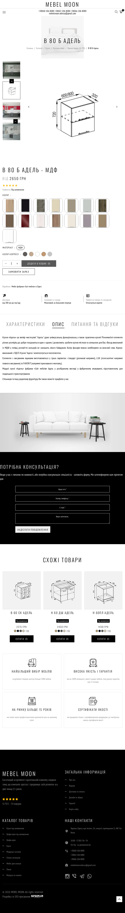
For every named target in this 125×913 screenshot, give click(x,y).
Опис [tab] (58, 324)
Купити (22, 639)
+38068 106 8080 (46, 11)
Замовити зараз (18, 271)
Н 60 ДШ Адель (62, 613)
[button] (121, 11)
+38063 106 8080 (62, 11)
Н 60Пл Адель (103, 613)
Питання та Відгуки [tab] (95, 324)
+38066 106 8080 (79, 11)
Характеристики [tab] (25, 324)
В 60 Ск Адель (21, 613)
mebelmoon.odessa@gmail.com (62, 13)
